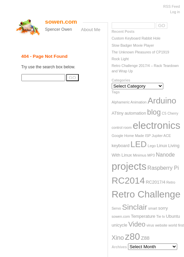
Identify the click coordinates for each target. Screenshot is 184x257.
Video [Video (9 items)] (137, 224)
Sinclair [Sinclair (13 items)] (134, 207)
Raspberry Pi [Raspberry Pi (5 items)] (163, 168)
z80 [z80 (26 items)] (132, 236)
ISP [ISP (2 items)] (148, 136)
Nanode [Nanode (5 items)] (165, 155)
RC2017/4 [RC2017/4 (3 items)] (155, 182)
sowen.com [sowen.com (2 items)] (121, 216)
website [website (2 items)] (161, 225)
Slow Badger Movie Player (133, 45)
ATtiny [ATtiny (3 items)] (118, 113)
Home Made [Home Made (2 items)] (134, 136)
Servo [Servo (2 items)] (116, 208)
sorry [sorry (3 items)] (163, 208)
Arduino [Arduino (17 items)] (162, 100)
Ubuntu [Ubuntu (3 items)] (173, 216)
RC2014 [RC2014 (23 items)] (128, 181)
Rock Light (120, 59)
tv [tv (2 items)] (163, 216)
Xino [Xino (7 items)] (118, 237)
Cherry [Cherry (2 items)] (172, 113)
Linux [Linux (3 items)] (162, 145)
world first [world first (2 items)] (176, 225)
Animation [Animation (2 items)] (138, 102)
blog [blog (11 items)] (154, 112)
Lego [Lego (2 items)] (152, 146)
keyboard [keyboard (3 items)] (121, 145)
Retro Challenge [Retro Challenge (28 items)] (146, 194)
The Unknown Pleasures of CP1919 (140, 52)
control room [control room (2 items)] (122, 127)
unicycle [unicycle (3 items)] (119, 225)
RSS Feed (171, 6)
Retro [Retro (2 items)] (170, 182)
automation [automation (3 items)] (135, 113)
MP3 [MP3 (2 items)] (151, 155)
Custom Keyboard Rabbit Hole (136, 38)
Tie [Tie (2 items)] (158, 216)
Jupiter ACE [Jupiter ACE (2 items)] (161, 136)
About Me (90, 29)
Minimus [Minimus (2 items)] (139, 155)
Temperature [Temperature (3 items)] (143, 216)
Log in (175, 12)
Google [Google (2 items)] (117, 136)
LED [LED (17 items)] (138, 144)
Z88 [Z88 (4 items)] (145, 238)
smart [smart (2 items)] (152, 208)
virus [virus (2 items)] (150, 225)
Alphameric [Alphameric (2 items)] (121, 102)
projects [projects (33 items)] (129, 166)
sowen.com (61, 21)
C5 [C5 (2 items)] (164, 113)
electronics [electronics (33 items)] (156, 125)
